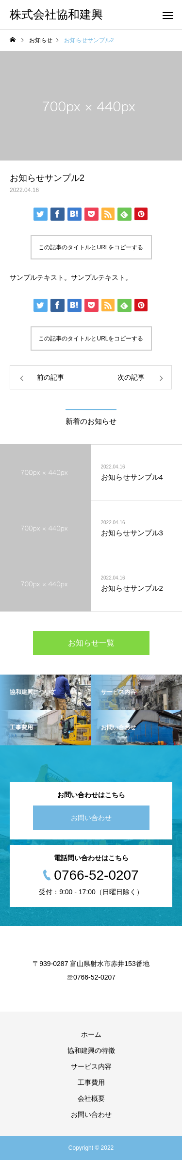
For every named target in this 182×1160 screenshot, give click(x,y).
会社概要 (91, 1098)
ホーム (91, 1034)
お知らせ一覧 (91, 643)
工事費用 (91, 1082)
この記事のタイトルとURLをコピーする (90, 247)
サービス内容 (91, 1066)
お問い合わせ (91, 818)
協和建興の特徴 (91, 1050)
